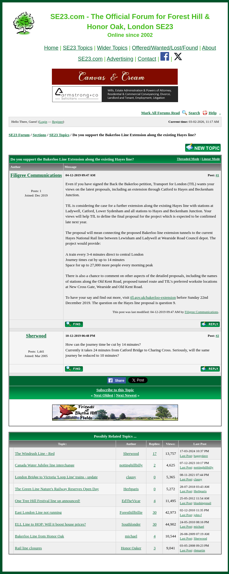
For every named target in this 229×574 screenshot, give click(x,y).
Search (191, 113)
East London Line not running (38, 512)
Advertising (120, 59)
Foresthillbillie (131, 512)
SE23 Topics (78, 48)
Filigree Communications (36, 175)
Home (51, 48)
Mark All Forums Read (160, 113)
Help (209, 113)
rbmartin (199, 550)
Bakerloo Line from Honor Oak (39, 536)
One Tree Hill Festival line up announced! (47, 500)
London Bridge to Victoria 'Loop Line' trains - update (56, 477)
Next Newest (126, 395)
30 (155, 512)
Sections (40, 135)
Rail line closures (28, 548)
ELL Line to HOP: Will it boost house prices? (50, 524)
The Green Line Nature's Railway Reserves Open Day (57, 489)
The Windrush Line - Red (35, 453)
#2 (217, 335)
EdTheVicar (131, 500)
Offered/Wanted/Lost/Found (165, 48)
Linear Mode (211, 159)
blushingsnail (202, 503)
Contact (147, 59)
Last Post (186, 455)
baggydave (201, 455)
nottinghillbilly (131, 465)
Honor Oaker (131, 548)
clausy (131, 477)
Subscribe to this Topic (115, 390)
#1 (217, 175)
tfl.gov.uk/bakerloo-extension (153, 297)
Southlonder (131, 524)
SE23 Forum (19, 135)
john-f (198, 515)
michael (199, 526)
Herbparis (131, 489)
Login (43, 121)
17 (155, 453)
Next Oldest (103, 395)
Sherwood (36, 335)
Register (57, 121)
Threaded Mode (188, 159)
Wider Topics (112, 48)
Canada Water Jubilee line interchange (44, 465)
